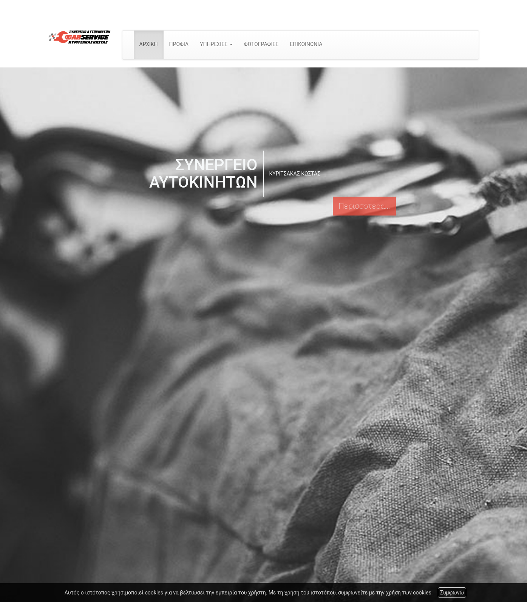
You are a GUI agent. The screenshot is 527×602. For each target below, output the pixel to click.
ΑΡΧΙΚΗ (148, 44)
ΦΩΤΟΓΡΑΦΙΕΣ (261, 44)
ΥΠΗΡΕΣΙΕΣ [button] (216, 44)
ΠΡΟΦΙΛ (179, 44)
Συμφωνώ (452, 593)
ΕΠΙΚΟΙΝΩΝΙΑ (306, 44)
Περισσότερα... (364, 206)
